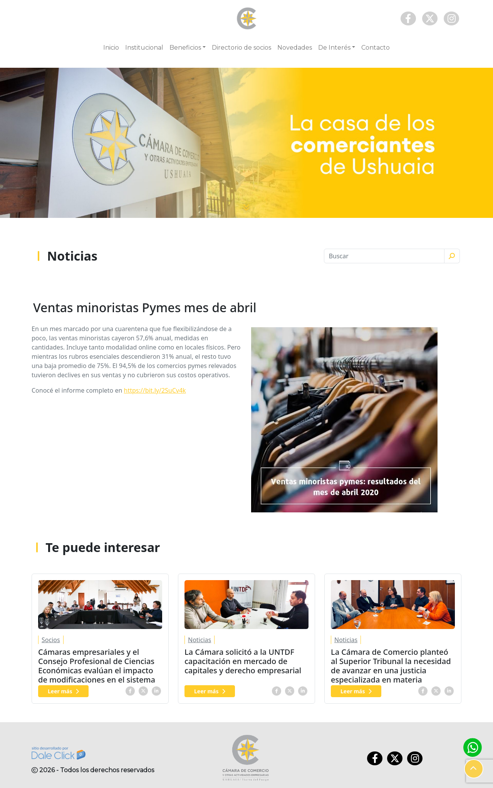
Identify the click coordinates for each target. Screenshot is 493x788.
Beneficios (185, 47)
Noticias (199, 640)
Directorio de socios (241, 47)
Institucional (144, 47)
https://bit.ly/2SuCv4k (155, 390)
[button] (473, 768)
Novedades (294, 47)
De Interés (334, 47)
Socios (51, 640)
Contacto (375, 47)
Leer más (63, 691)
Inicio (111, 47)
